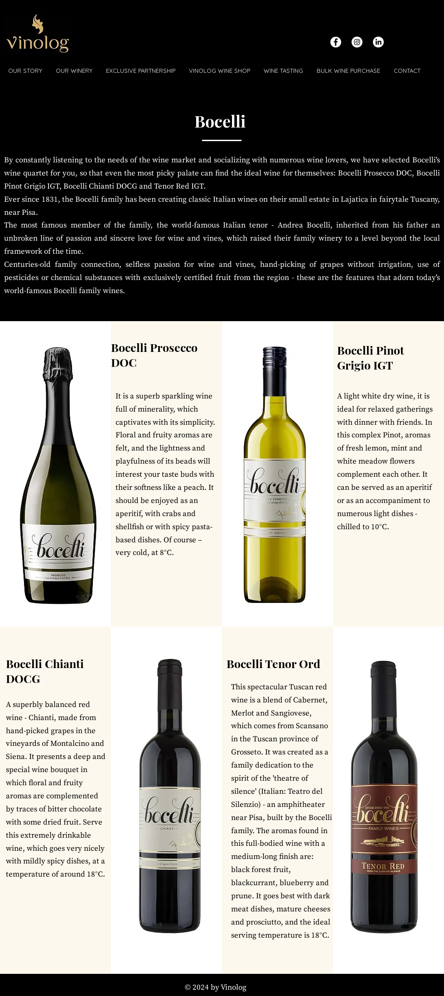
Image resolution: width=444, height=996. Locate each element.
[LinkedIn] (378, 42)
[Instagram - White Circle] (357, 42)
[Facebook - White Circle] (335, 42)
